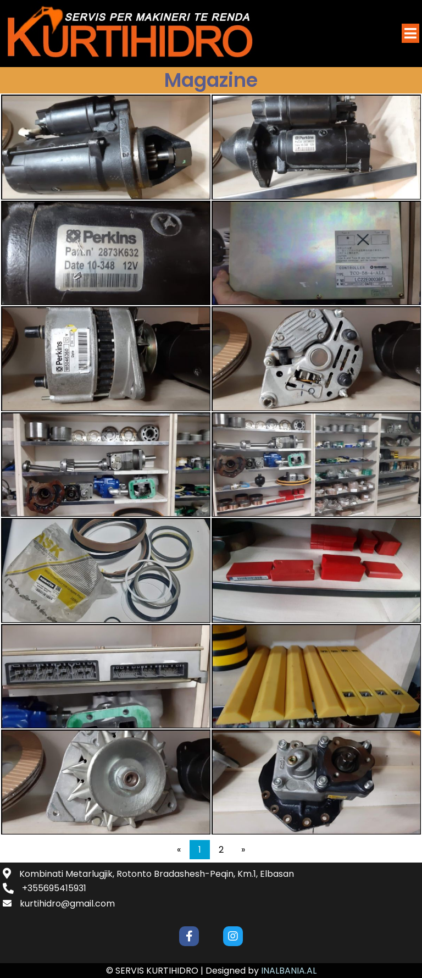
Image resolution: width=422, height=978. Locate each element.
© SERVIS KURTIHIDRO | (156, 970)
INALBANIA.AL (288, 970)
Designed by (233, 970)
